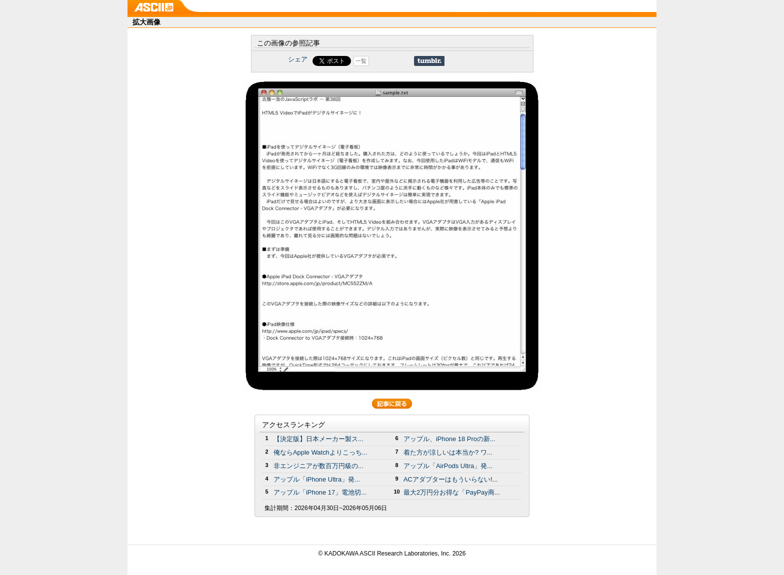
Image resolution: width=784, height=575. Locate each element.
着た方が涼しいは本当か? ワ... (448, 452)
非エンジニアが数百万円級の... (319, 466)
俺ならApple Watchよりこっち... (321, 452)
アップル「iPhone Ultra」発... (317, 479)
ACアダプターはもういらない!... (451, 479)
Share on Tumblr (429, 61)
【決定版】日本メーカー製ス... (319, 439)
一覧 (361, 61)
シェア (298, 59)
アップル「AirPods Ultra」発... (448, 466)
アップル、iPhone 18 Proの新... (450, 439)
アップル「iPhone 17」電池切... (320, 492)
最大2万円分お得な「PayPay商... (452, 492)
